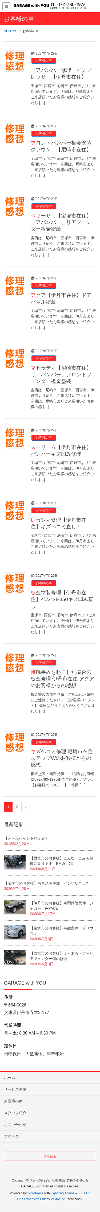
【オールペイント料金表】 (26, 838)
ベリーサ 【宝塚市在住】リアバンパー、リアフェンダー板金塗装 (61, 222)
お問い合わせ (15, 1124)
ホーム (9, 1077)
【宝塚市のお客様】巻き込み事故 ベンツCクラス (46, 883)
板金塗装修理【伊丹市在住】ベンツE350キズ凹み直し (62, 599)
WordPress (35, 1193)
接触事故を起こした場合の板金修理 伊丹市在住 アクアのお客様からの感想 (62, 678)
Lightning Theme (62, 1193)
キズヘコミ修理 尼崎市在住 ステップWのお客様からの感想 (62, 758)
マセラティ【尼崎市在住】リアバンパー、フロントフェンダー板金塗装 (61, 374)
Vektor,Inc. (58, 1199)
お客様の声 (44, 61)
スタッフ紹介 (15, 1113)
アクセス (11, 1136)
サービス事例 (15, 1089)
